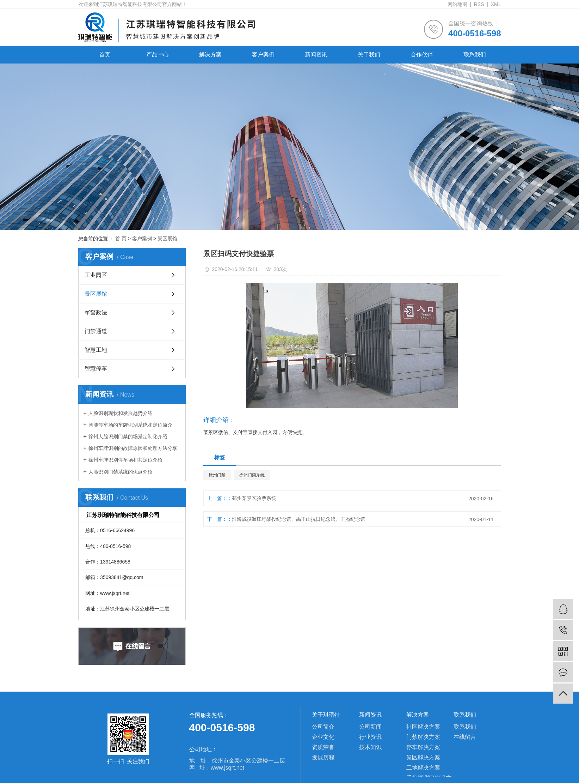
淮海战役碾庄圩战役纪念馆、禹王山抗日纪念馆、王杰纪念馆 (298, 519)
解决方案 (210, 55)
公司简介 (323, 727)
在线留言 (465, 737)
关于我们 (369, 55)
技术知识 (370, 747)
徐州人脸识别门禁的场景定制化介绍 (127, 436)
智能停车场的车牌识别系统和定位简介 (130, 425)
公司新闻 (370, 727)
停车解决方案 (423, 747)
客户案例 (263, 55)
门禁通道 (96, 331)
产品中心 (157, 55)
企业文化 (323, 737)
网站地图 (457, 4)
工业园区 (96, 275)
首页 (104, 55)
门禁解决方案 (423, 737)
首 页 (121, 238)
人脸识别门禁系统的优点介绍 (120, 472)
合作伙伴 (422, 55)
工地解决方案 (423, 768)
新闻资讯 (316, 55)
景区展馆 (167, 238)
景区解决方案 (423, 757)
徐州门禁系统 (252, 474)
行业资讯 (370, 737)
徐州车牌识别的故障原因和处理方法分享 (132, 448)
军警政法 (96, 312)
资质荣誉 (323, 747)
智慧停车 (96, 369)
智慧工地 (96, 350)
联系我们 (474, 55)
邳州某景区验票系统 (254, 498)
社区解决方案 (423, 727)
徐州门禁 (217, 474)
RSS (479, 4)
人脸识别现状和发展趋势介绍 (120, 413)
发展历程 (323, 757)
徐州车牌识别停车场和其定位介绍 (125, 460)
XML (496, 4)
